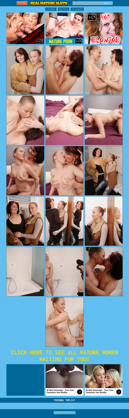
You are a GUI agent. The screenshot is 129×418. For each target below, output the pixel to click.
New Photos (63, 9)
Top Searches (77, 9)
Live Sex (22, 3)
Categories (50, 9)
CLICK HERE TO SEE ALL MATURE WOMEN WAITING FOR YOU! (64, 355)
